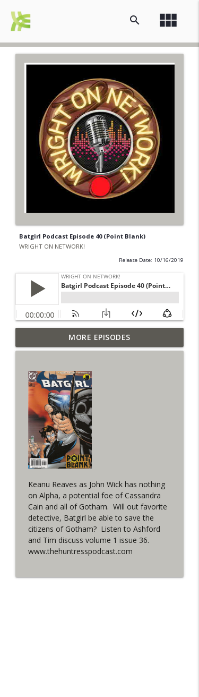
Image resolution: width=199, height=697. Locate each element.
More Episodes (99, 337)
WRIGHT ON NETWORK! (52, 246)
